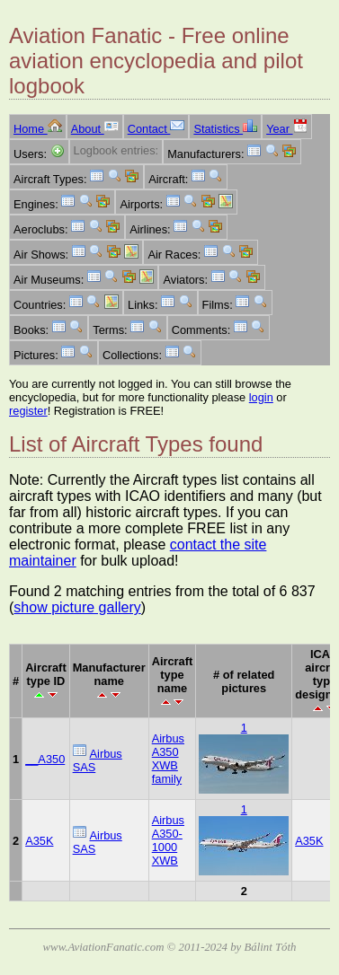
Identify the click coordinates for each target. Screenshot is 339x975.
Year (286, 129)
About (95, 129)
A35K (39, 841)
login (261, 397)
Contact (156, 129)
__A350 (45, 759)
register (28, 410)
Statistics (225, 129)
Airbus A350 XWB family (168, 759)
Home (37, 129)
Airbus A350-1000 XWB (168, 840)
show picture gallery (76, 607)
